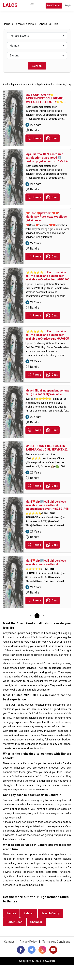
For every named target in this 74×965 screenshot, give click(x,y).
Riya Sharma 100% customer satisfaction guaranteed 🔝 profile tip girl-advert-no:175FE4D (47, 157)
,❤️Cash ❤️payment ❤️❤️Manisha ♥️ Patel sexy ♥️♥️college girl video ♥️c (46, 216)
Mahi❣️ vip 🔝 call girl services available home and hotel (45, 562)
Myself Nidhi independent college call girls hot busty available (47, 392)
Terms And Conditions (56, 941)
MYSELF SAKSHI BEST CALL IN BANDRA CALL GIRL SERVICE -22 (46, 447)
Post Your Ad (54, 5)
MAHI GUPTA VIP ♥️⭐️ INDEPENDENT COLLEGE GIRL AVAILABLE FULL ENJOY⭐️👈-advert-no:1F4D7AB (44, 98)
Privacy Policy (28, 941)
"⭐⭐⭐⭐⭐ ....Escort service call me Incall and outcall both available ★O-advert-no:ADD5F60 (47, 276)
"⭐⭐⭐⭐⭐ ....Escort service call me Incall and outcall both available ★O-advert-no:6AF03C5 (47, 335)
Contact (9, 941)
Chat (52, 138)
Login (68, 5)
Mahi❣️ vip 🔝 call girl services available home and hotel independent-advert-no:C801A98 (46, 505)
